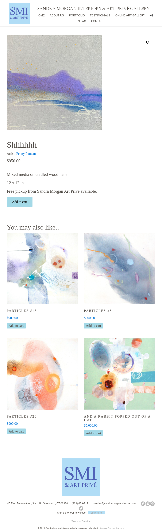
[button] (148, 42)
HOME (40, 15)
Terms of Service (81, 521)
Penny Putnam (26, 153)
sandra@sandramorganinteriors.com (114, 503)
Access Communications (112, 528)
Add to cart (19, 202)
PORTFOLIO (77, 15)
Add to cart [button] (16, 325)
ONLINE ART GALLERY (130, 15)
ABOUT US (57, 15)
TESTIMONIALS (100, 15)
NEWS (82, 20)
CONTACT (97, 20)
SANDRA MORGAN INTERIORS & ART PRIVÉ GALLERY (93, 8)
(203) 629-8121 (81, 503)
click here (96, 512)
